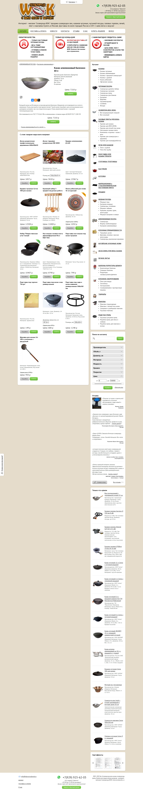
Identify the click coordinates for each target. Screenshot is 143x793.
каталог (20, 780)
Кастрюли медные (106, 204)
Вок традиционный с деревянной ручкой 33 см (114, 494)
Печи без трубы (105, 150)
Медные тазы (104, 202)
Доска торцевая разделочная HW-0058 (51, 142)
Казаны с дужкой (106, 78)
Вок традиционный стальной (109, 113)
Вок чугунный (104, 115)
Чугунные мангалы (106, 311)
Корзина (72, 2)
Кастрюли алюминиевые (108, 226)
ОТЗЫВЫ (76, 31)
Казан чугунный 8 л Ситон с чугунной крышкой (114, 616)
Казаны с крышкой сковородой (111, 75)
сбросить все (119, 387)
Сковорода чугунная (107, 91)
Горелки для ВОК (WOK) (108, 126)
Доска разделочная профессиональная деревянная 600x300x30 (29, 143)
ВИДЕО (111, 31)
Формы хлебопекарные (108, 224)
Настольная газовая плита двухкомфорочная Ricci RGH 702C (53, 236)
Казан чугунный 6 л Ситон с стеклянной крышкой (114, 580)
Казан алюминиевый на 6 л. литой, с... (33, 127)
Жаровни (103, 99)
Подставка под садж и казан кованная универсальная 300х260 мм (74, 285)
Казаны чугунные (106, 71)
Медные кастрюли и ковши (109, 215)
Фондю (102, 106)
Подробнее (25, 183)
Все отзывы (117, 482)
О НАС (85, 31)
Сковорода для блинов (108, 95)
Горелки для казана (106, 124)
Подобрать (108, 387)
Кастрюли (103, 97)
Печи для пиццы (105, 281)
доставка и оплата (24, 784)
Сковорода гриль (106, 93)
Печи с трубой (105, 148)
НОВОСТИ (53, 31)
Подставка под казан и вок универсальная (53, 283)
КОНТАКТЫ (65, 31)
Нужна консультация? (2, 463)
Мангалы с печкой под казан (110, 306)
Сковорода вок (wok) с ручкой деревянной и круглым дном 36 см (112, 702)
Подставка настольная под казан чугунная (76, 235)
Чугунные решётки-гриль (108, 318)
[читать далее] (116, 423)
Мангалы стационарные (108, 304)
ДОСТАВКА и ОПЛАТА (38, 31)
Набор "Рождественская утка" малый (29, 235)
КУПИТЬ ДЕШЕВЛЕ (98, 31)
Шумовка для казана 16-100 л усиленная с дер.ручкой (29, 339)
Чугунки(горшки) (105, 101)
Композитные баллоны (108, 268)
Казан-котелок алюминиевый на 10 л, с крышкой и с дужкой (113, 651)
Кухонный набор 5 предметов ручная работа (52, 190)
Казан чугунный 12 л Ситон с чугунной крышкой (114, 564)
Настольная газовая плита (109, 130)
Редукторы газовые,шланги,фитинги (108, 273)
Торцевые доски (106, 233)
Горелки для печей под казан (110, 128)
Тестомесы (103, 284)
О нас (20, 787)
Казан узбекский (105, 80)
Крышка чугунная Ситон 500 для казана (113, 670)
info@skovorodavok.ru (28, 776)
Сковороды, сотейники (108, 206)
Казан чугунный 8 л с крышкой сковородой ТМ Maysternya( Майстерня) (113, 599)
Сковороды (104, 222)
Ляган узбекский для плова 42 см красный (76, 190)
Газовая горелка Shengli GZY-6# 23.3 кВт (113, 528)
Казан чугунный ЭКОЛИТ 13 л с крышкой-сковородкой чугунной (113, 633)
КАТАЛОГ (23, 31)
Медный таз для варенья (113, 685)
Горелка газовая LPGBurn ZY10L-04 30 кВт (113, 547)
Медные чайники (106, 208)
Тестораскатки (105, 286)
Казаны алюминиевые (107, 73)
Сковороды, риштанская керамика (112, 239)
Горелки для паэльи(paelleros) (110, 141)
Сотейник (103, 104)
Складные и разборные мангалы (111, 308)
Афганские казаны (106, 82)
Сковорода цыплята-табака (109, 89)
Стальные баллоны (106, 270)
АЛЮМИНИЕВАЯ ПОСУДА (27, 64)
